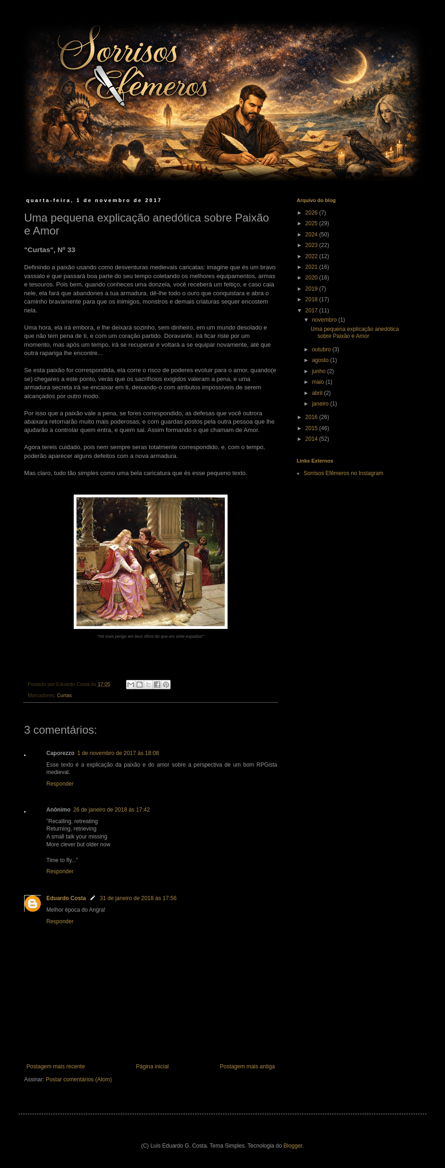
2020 (312, 277)
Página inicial (152, 1066)
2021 (312, 267)
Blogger (293, 1146)
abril (318, 393)
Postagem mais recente (55, 1066)
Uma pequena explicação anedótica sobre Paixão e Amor (355, 332)
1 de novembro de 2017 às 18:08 (118, 753)
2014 (312, 439)
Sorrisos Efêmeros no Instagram (343, 473)
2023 (312, 245)
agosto (321, 360)
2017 (312, 310)
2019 (312, 289)
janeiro (321, 403)
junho (319, 371)
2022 (312, 256)
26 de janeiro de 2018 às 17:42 (111, 809)
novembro (325, 320)
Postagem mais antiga (247, 1066)
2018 (312, 299)
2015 (312, 428)
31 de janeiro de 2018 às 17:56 (138, 898)
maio (318, 382)
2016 (312, 417)
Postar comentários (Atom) (79, 1079)
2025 (312, 223)
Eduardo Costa (66, 898)
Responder (60, 784)
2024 (312, 234)
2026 (312, 212)
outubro (322, 349)
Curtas (64, 695)
